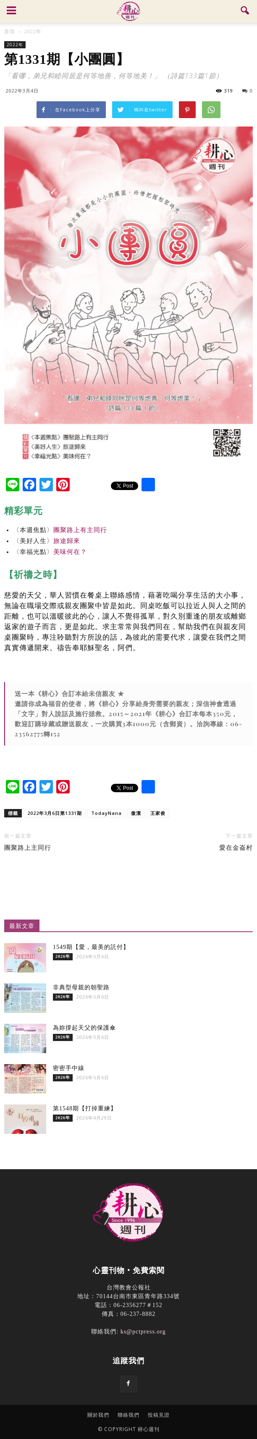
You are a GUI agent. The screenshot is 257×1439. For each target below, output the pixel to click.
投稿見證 (159, 1414)
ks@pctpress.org (143, 1331)
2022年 (15, 44)
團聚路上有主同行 (80, 530)
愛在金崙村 (236, 847)
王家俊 (157, 813)
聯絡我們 (128, 1414)
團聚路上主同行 (27, 847)
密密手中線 (68, 1068)
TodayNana (106, 813)
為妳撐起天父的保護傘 (84, 1028)
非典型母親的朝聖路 (81, 987)
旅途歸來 (66, 541)
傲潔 (136, 813)
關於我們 (98, 1414)
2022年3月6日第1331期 (54, 813)
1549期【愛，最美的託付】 (91, 947)
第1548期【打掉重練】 (85, 1108)
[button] (245, 11)
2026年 (62, 956)
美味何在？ (70, 551)
